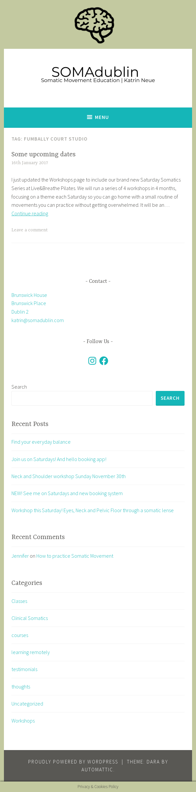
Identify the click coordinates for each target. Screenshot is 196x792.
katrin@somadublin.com (37, 320)
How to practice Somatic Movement (74, 555)
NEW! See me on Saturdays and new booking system (67, 493)
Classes (19, 601)
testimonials (24, 669)
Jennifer (20, 555)
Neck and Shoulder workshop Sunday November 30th (68, 476)
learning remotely (30, 652)
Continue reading (29, 213)
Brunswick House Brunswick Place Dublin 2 (29, 303)
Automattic (97, 769)
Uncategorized (27, 703)
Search (19, 386)
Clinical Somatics (29, 618)
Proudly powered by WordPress (73, 762)
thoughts (20, 686)
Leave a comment (29, 230)
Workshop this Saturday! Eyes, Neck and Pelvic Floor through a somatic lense (92, 510)
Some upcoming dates (43, 154)
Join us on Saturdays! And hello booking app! (58, 459)
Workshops (23, 720)
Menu (102, 117)
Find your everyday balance (41, 441)
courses (19, 635)
